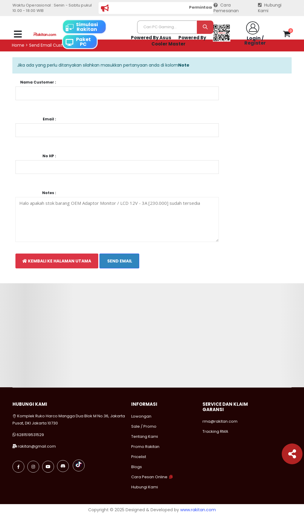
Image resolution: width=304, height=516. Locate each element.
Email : (49, 119)
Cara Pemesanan (226, 8)
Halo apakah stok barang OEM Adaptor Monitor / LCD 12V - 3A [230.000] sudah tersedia (117, 219)
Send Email (119, 261)
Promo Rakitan (145, 446)
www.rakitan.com (198, 510)
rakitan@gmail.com (37, 446)
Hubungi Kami (270, 8)
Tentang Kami (144, 436)
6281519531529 (30, 435)
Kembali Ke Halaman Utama (56, 261)
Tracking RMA (215, 431)
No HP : (49, 156)
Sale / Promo (143, 426)
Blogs (136, 467)
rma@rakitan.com (220, 421)
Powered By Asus (151, 37)
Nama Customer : (38, 82)
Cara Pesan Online (149, 477)
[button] (287, 35)
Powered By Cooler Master (178, 40)
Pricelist (138, 457)
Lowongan (141, 416)
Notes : (49, 193)
